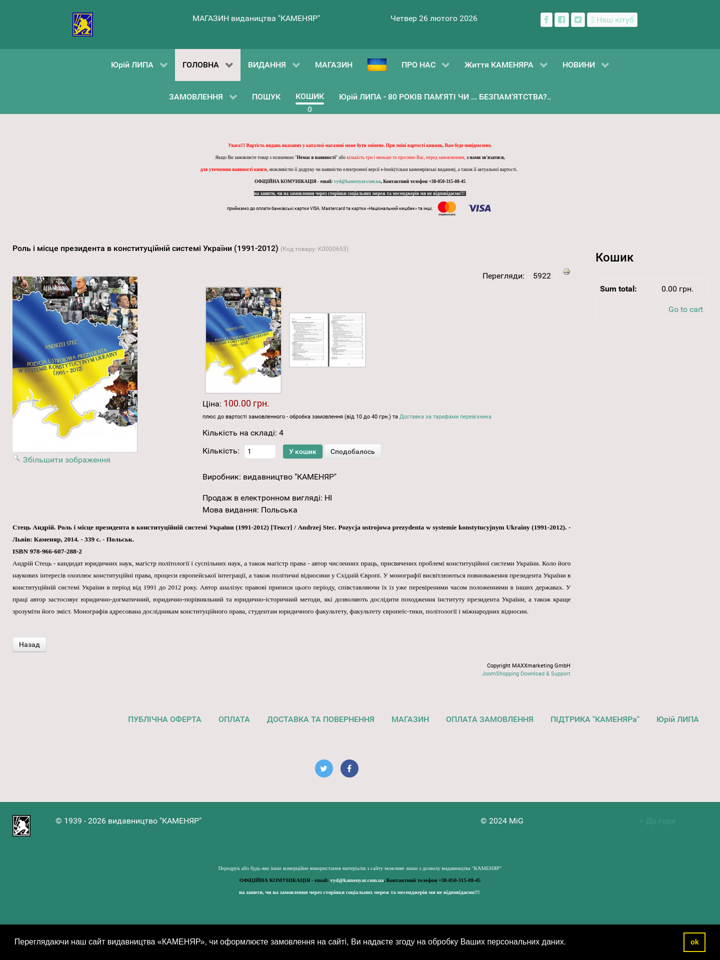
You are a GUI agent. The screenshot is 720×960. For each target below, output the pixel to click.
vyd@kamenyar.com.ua (357, 181)
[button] (570, 943)
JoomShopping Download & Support (526, 673)
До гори (657, 821)
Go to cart (685, 309)
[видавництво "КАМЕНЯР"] (82, 23)
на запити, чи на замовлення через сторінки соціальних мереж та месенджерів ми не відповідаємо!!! (360, 193)
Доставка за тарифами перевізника (446, 417)
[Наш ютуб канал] (612, 19)
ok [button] (694, 942)
